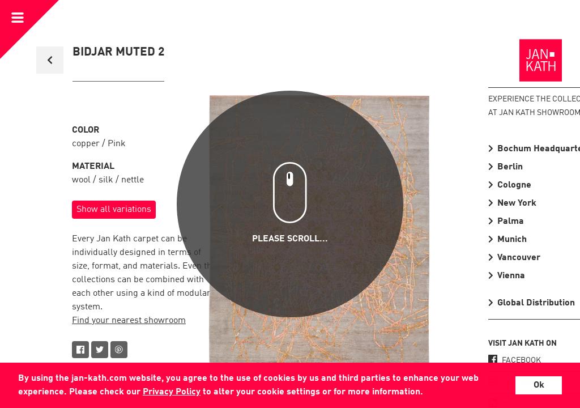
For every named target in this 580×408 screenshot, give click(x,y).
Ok (539, 385)
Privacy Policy (172, 392)
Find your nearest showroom (129, 320)
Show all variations (113, 209)
